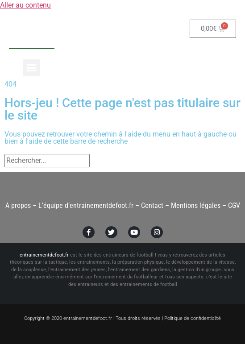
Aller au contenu (25, 5)
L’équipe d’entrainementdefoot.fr (85, 205)
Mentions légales (195, 205)
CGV (234, 205)
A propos (18, 205)
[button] (31, 67)
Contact (152, 205)
